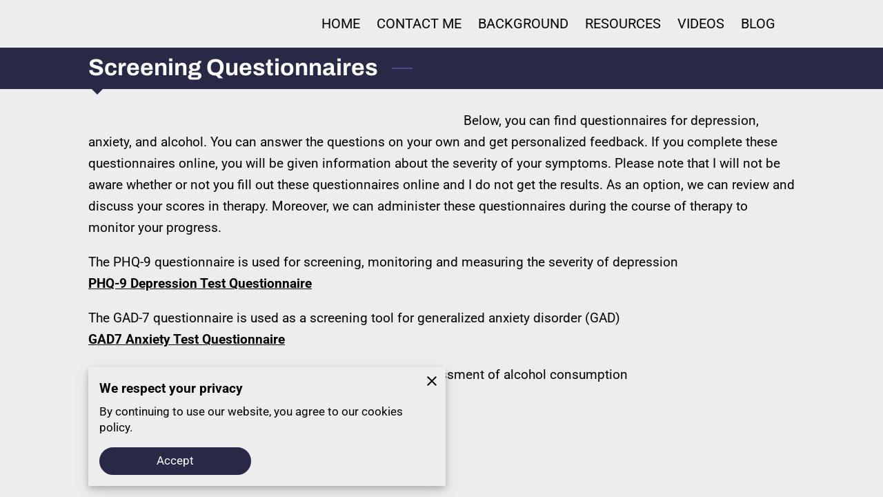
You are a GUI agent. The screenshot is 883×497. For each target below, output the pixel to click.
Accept (176, 460)
